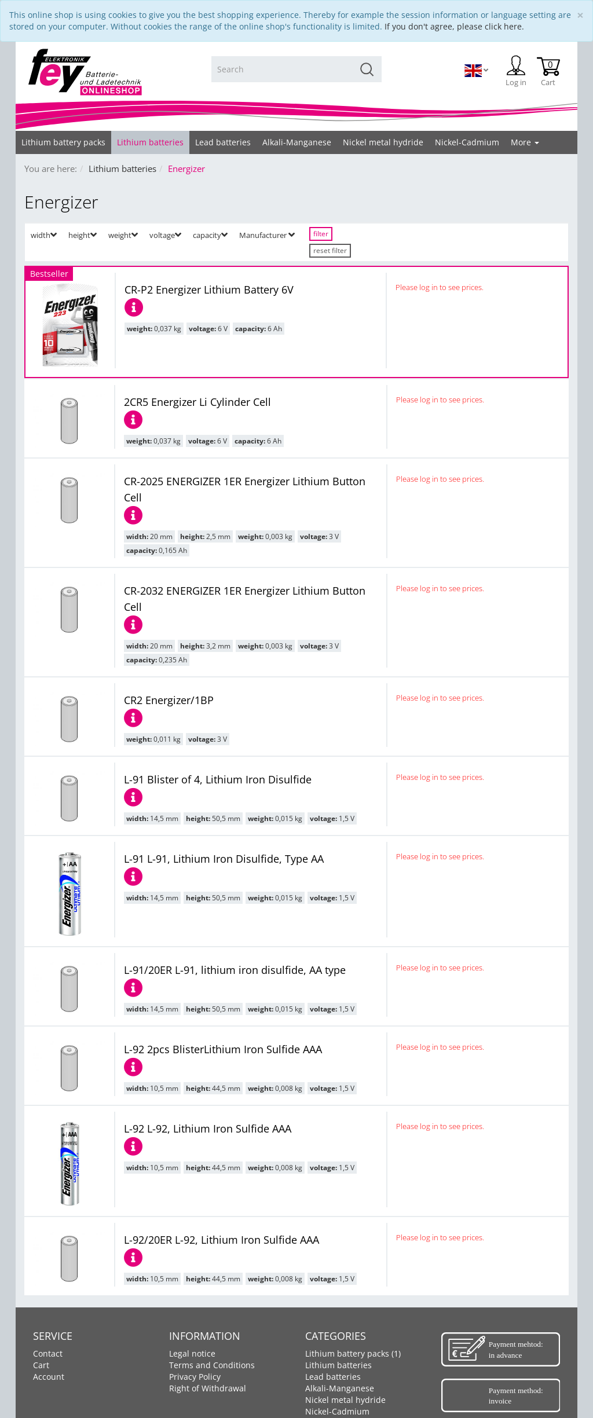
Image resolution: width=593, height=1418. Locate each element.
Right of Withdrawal (207, 1388)
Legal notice (192, 1353)
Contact (48, 1353)
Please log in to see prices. (440, 287)
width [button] (44, 235)
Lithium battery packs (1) (353, 1353)
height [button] (82, 235)
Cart (41, 1365)
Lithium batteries (338, 1365)
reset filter (330, 250)
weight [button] (123, 235)
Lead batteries (333, 1376)
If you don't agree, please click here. (454, 26)
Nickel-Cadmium (337, 1411)
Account (48, 1376)
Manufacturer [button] (267, 235)
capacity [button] (210, 235)
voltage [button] (165, 235)
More (525, 142)
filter (320, 234)
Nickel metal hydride (345, 1399)
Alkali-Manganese (339, 1388)
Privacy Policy (195, 1376)
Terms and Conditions (212, 1365)
